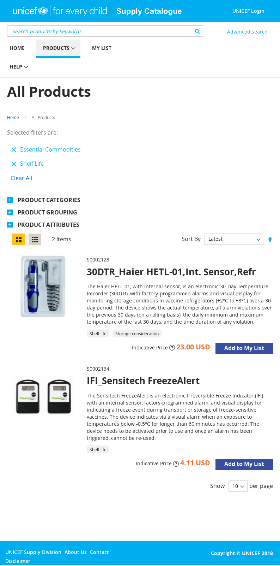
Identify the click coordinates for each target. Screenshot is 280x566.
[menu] (70, 58)
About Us (76, 552)
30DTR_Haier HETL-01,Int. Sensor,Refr (171, 271)
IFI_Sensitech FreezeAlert (143, 380)
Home (13, 117)
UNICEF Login (248, 10)
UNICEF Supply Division (33, 552)
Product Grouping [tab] (47, 212)
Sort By (191, 238)
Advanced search (247, 31)
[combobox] (105, 31)
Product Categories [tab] (49, 200)
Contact (99, 552)
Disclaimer (17, 561)
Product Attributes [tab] (48, 225)
